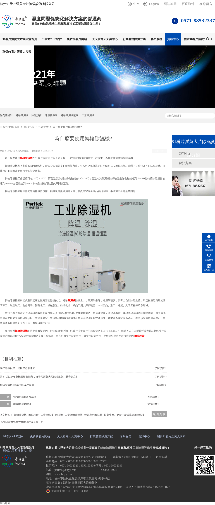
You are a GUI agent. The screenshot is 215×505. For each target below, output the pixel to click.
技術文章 (44, 127)
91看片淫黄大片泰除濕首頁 (20, 39)
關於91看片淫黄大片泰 (198, 39)
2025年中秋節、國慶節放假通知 (17, 368)
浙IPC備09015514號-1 (137, 456)
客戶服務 (156, 39)
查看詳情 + (153, 397)
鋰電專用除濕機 (93, 415)
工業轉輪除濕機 (73, 415)
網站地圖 (170, 4)
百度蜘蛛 (188, 4)
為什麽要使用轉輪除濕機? (67, 127)
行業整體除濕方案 (134, 39)
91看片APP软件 (52, 39)
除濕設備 (37, 115)
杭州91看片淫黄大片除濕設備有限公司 (22, 422)
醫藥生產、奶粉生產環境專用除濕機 (124, 415)
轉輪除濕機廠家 (69, 115)
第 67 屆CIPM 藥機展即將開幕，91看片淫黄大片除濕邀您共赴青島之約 (39, 376)
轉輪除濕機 (22, 115)
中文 (136, 4)
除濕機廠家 (51, 115)
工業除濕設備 (141, 447)
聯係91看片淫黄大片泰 (17, 51)
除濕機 (71, 300)
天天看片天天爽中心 (105, 39)
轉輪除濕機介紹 (22, 404)
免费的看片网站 (77, 39)
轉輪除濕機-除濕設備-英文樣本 (17, 385)
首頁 (17, 127)
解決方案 (185, 163)
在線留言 (205, 4)
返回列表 (159, 151)
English (154, 4)
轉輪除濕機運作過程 (24, 397)
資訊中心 (173, 39)
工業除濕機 (88, 115)
